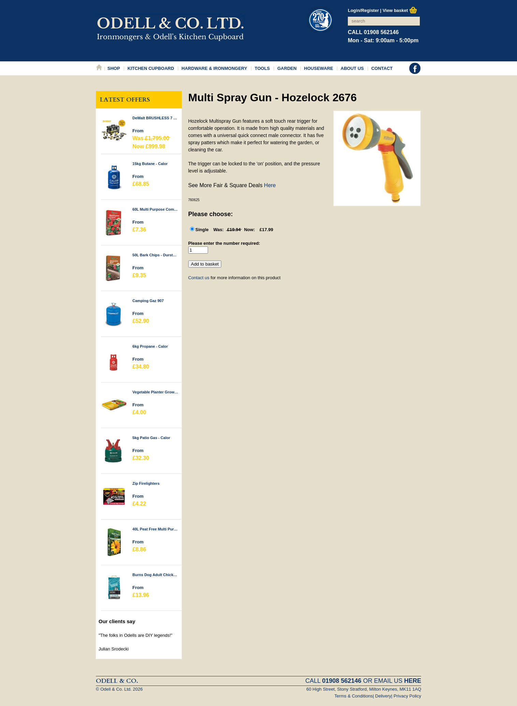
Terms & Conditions (353, 696)
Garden (286, 68)
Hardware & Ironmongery (214, 68)
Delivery (383, 696)
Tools (262, 68)
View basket (400, 10)
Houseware (318, 68)
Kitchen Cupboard (151, 68)
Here (270, 185)
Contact (382, 68)
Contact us (198, 277)
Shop (113, 68)
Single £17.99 (234, 229)
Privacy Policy (407, 696)
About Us (352, 68)
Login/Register (363, 10)
